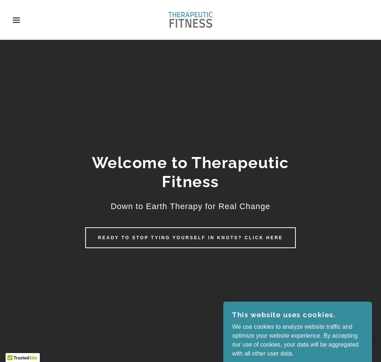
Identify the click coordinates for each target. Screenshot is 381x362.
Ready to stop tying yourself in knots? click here (190, 237)
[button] (19, 20)
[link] (190, 19)
